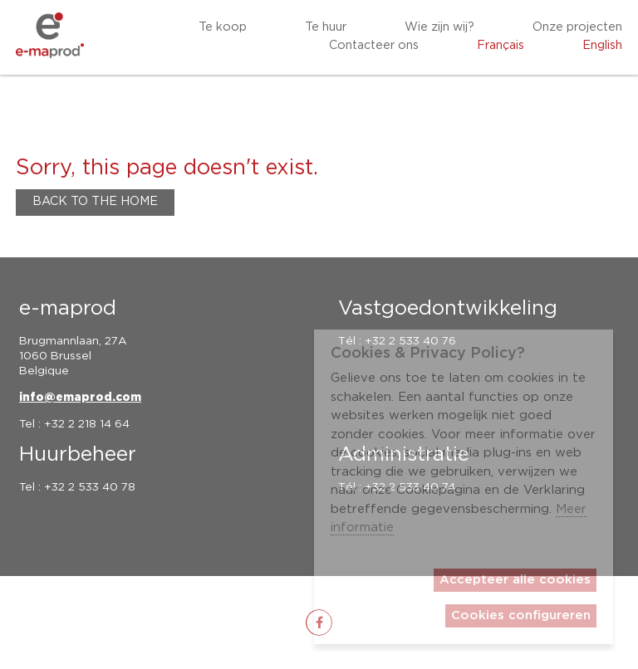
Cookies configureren (521, 615)
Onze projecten (577, 27)
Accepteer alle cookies (515, 579)
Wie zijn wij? (439, 27)
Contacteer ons (374, 46)
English (602, 46)
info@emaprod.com (80, 398)
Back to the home (95, 202)
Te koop (223, 27)
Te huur (325, 27)
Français (500, 46)
